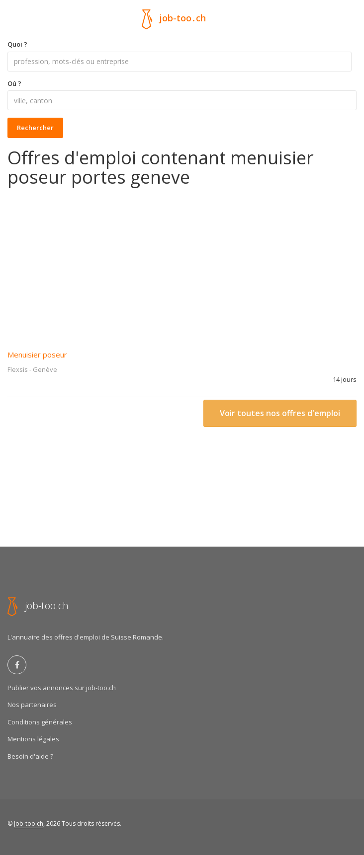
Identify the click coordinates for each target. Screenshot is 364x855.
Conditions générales (39, 721)
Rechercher (35, 127)
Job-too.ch (28, 823)
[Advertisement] (182, 261)
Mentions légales (33, 738)
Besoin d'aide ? (30, 756)
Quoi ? (17, 44)
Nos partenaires (32, 704)
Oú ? (14, 83)
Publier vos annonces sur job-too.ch (61, 687)
